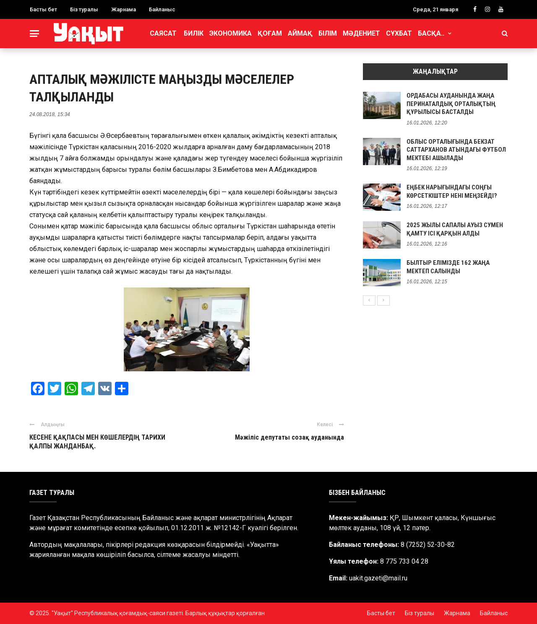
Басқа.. (431, 33)
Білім (327, 33)
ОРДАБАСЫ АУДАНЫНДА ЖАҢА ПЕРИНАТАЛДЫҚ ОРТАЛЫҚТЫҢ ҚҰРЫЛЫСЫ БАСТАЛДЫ (451, 104)
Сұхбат (399, 33)
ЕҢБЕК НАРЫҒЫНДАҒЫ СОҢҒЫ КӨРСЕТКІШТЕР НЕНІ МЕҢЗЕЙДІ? (452, 191)
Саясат (163, 33)
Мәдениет (361, 33)
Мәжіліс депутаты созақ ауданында (289, 437)
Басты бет (43, 9)
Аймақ (300, 33)
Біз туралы (84, 9)
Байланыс (162, 9)
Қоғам (270, 33)
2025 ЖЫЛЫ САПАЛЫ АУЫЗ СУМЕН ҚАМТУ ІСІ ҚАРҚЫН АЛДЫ (455, 229)
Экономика (230, 33)
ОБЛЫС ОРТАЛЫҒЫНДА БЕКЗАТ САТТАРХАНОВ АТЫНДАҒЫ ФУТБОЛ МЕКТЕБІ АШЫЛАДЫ (456, 150)
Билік (193, 33)
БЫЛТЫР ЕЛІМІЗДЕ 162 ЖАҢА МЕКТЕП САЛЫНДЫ (448, 267)
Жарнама (123, 9)
